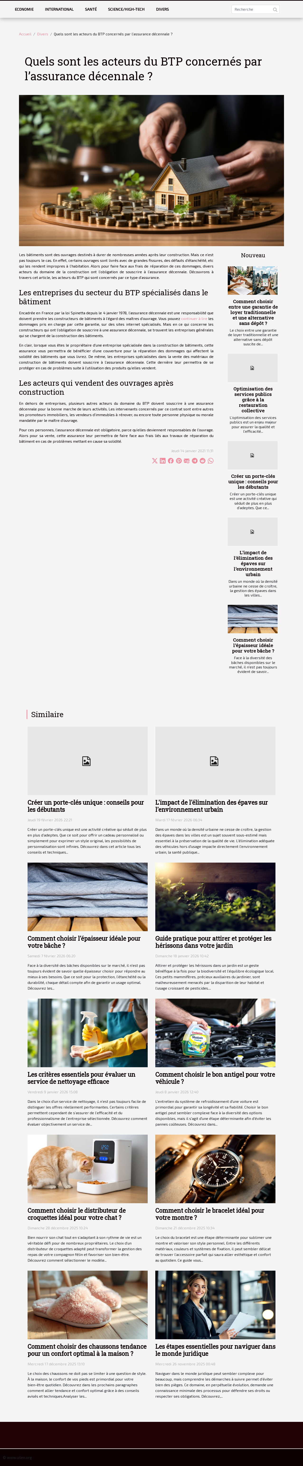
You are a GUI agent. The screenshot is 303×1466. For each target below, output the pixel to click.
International (59, 9)
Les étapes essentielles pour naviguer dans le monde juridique (215, 1350)
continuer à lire (194, 318)
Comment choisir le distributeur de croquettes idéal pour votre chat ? (77, 1214)
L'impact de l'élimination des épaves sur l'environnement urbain (253, 563)
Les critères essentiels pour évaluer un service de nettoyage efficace (81, 1078)
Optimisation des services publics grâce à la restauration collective (253, 399)
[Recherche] (256, 9)
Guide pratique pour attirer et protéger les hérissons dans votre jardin (213, 942)
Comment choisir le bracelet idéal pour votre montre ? (209, 1214)
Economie (24, 9)
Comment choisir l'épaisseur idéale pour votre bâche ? (253, 645)
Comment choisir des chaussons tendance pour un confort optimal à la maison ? (87, 1350)
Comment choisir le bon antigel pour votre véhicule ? (215, 1078)
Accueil (25, 34)
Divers (162, 9)
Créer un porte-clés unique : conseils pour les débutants (253, 481)
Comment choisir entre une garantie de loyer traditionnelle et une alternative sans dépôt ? (253, 312)
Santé (91, 9)
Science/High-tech (126, 9)
